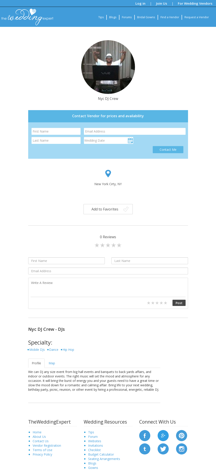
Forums (127, 17)
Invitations (95, 445)
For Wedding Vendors (195, 3)
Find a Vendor (170, 17)
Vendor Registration (47, 445)
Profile (36, 363)
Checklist (94, 450)
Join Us (161, 3)
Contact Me (168, 149)
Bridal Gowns (146, 17)
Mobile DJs (37, 349)
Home (37, 432)
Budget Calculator (101, 454)
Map (52, 363)
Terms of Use (42, 450)
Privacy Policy (42, 454)
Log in (140, 3)
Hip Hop (68, 349)
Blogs (113, 17)
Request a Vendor (196, 17)
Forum (93, 436)
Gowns (93, 468)
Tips (101, 17)
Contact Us (41, 441)
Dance (53, 349)
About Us (39, 436)
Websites (94, 441)
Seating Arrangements (104, 459)
